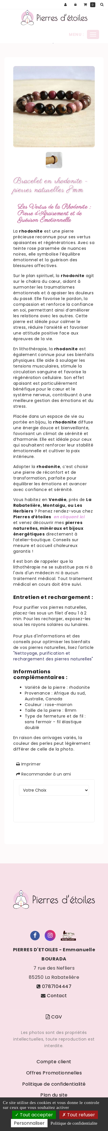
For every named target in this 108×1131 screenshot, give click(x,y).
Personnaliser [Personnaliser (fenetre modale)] (29, 1123)
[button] (103, 4)
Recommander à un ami (43, 774)
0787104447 (57, 986)
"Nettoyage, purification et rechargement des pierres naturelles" (53, 656)
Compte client (54, 1061)
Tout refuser (78, 1114)
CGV (54, 1017)
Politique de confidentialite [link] (74, 1123)
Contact (57, 995)
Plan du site (54, 1095)
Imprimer (28, 764)
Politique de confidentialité (54, 1084)
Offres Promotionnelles (54, 1073)
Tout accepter (34, 1114)
